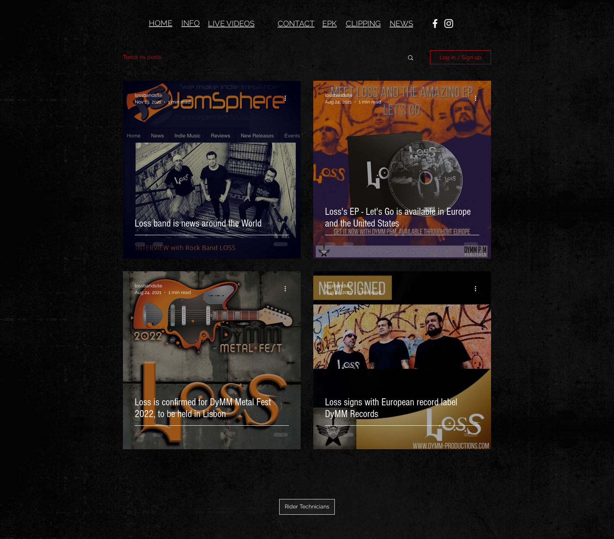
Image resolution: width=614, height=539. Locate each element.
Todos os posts (142, 57)
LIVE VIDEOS (231, 23)
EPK (329, 23)
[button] (410, 58)
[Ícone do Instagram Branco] (449, 23)
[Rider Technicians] (307, 507)
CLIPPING (363, 23)
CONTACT (296, 23)
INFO (190, 23)
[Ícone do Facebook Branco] (435, 23)
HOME (160, 23)
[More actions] (288, 98)
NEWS (401, 23)
